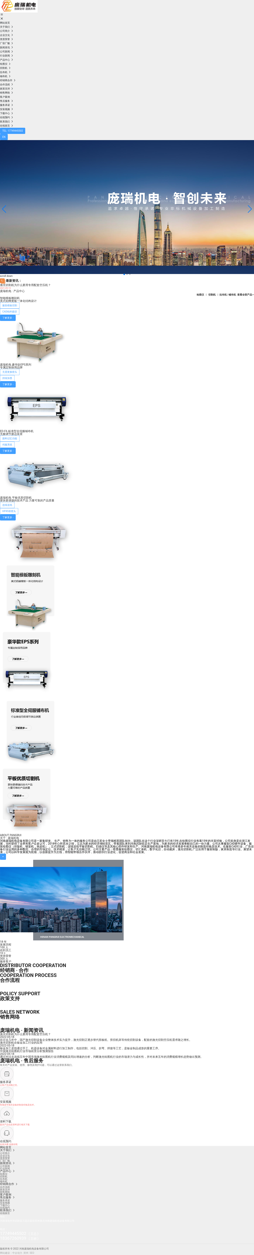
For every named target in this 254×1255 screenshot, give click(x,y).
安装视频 (5, 1101)
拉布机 (223, 294)
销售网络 (10, 1017)
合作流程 (10, 980)
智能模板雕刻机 (10, 298)
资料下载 (5, 1121)
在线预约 (5, 1141)
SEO (32, 1252)
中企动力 (17, 1252)
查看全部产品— (245, 294)
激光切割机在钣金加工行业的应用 (21, 1042)
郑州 (25, 1252)
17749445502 (13, 1233)
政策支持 (10, 998)
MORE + (4, 271)
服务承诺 (5, 1082)
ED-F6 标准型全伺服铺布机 (17, 431)
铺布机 (232, 294)
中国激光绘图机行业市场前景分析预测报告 (27, 1051)
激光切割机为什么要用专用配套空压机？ (25, 285)
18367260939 (13, 1238)
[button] (124, 274)
